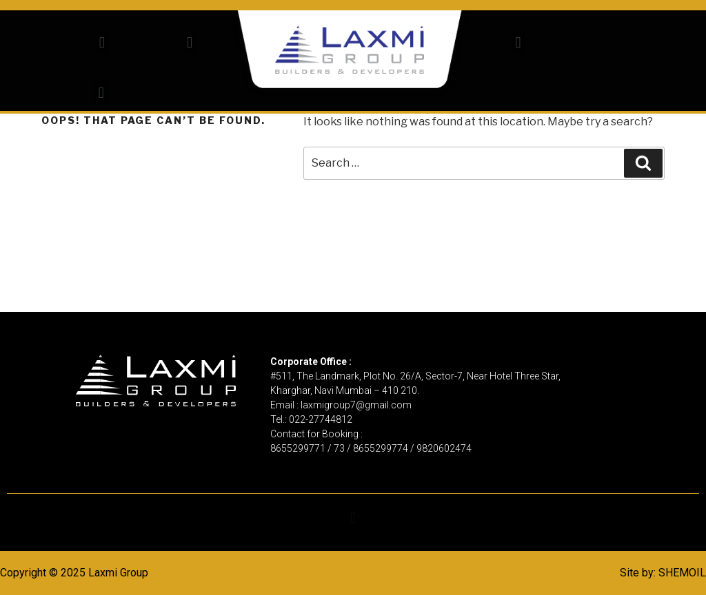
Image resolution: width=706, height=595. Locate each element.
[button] (101, 42)
